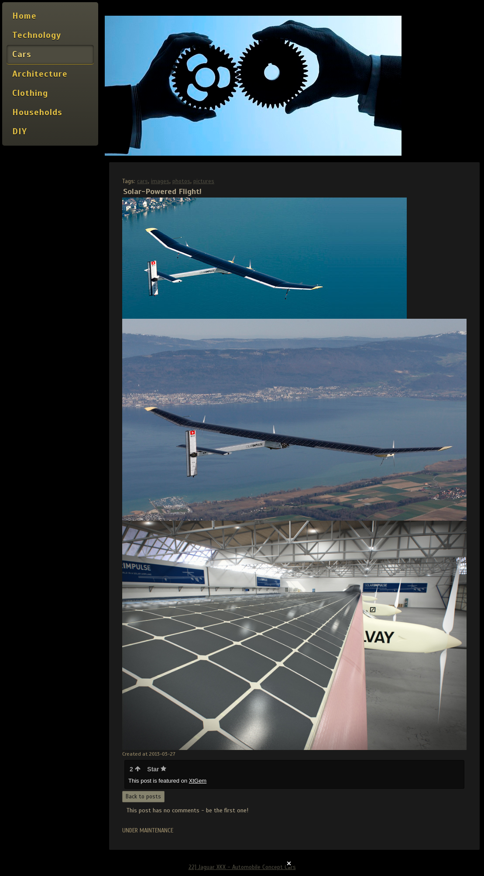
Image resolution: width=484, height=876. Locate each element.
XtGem (197, 780)
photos (181, 181)
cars (142, 181)
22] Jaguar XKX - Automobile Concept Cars (242, 867)
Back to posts (143, 796)
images (160, 181)
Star (156, 769)
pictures (203, 181)
